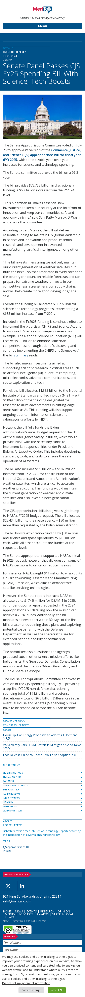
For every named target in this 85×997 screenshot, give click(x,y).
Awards (43, 914)
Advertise (18, 921)
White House (9, 806)
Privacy (42, 921)
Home (7, 911)
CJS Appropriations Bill (16, 847)
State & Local (63, 914)
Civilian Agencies (12, 777)
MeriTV (10, 914)
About (6, 921)
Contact (30, 921)
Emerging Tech (11, 789)
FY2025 (7, 851)
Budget (24, 725)
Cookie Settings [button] (31, 990)
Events (31, 911)
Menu (42, 26)
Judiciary (8, 802)
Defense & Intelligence (15, 785)
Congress (10, 725)
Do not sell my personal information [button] (26, 983)
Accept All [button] (56, 990)
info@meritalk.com (17, 901)
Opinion (64, 911)
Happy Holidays (11, 793)
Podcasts (25, 914)
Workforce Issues (13, 810)
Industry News (11, 798)
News (19, 911)
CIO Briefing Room (13, 772)
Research (47, 911)
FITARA (9, 917)
